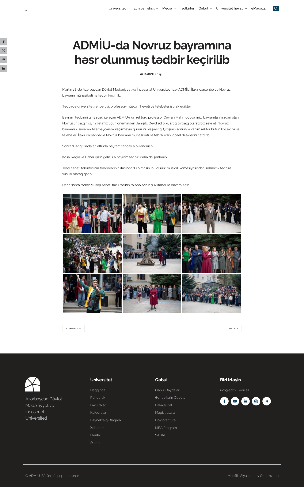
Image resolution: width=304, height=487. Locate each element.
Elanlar (95, 435)
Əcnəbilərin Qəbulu (170, 398)
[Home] (38, 8)
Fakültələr (98, 405)
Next (232, 328)
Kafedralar (98, 413)
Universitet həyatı (231, 8)
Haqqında (98, 390)
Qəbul (205, 8)
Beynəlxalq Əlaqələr (106, 420)
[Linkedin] (245, 401)
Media (169, 8)
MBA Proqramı (166, 428)
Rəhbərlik (97, 398)
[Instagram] (256, 401)
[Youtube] (235, 401)
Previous (75, 328)
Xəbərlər (97, 428)
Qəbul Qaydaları (167, 390)
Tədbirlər (187, 8)
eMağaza (258, 8)
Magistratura (165, 413)
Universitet (119, 8)
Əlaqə (95, 443)
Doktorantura (165, 420)
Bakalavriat (163, 405)
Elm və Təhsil (146, 8)
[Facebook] (224, 401)
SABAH (160, 435)
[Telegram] (266, 401)
